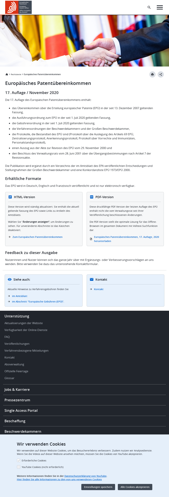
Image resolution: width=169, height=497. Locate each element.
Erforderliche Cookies (34, 460)
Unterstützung (16, 316)
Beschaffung (14, 421)
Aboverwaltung (14, 364)
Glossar (9, 378)
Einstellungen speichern (98, 487)
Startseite (6, 74)
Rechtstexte (16, 74)
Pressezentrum (17, 400)
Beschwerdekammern (22, 431)
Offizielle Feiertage (16, 371)
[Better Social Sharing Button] (161, 74)
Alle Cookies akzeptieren (135, 487)
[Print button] (152, 74)
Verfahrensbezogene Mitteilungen (26, 350)
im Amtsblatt (19, 296)
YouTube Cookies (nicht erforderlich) (42, 467)
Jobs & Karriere (17, 389)
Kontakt (99, 289)
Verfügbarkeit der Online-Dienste (25, 330)
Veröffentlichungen (16, 344)
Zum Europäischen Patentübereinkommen (38, 237)
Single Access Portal (21, 410)
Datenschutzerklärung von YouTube (85, 476)
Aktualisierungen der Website (23, 323)
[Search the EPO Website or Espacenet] (149, 7)
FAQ (7, 337)
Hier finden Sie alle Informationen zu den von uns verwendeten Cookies (59, 479)
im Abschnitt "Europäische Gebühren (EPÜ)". (38, 301)
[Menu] (160, 7)
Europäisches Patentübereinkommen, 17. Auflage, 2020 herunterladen (126, 239)
